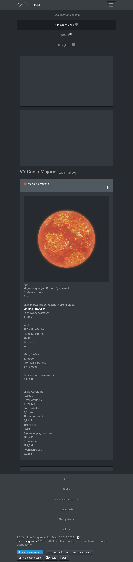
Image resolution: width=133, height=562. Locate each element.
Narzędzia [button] (65, 519)
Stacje (66, 35)
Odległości (66, 45)
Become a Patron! (82, 552)
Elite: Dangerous (27, 541)
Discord (51, 557)
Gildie (66, 489)
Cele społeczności (66, 499)
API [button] (65, 529)
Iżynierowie (66, 509)
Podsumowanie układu (66, 15)
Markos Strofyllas (34, 309)
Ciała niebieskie (66, 25)
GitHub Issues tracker (30, 557)
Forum (63, 557)
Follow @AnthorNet (58, 552)
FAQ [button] (65, 479)
